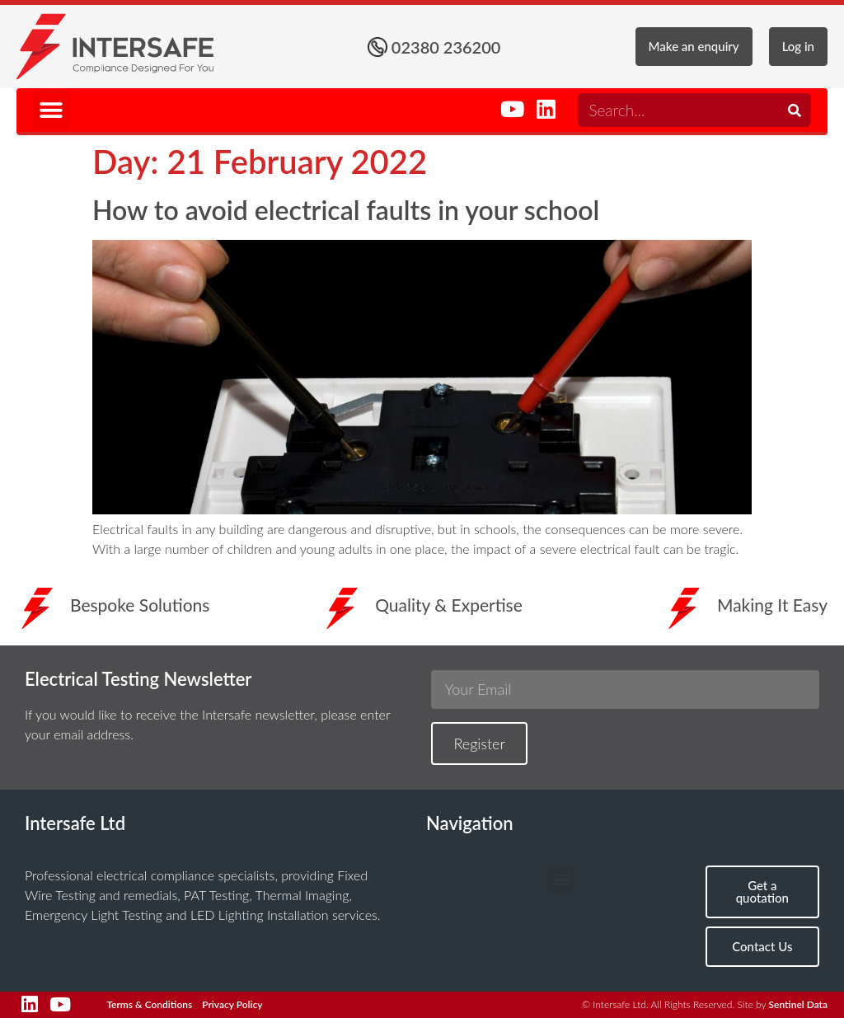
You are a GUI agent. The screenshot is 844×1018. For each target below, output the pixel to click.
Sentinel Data (798, 1004)
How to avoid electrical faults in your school (345, 210)
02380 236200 (446, 47)
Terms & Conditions (149, 1004)
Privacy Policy (232, 1004)
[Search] (794, 110)
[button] (51, 110)
